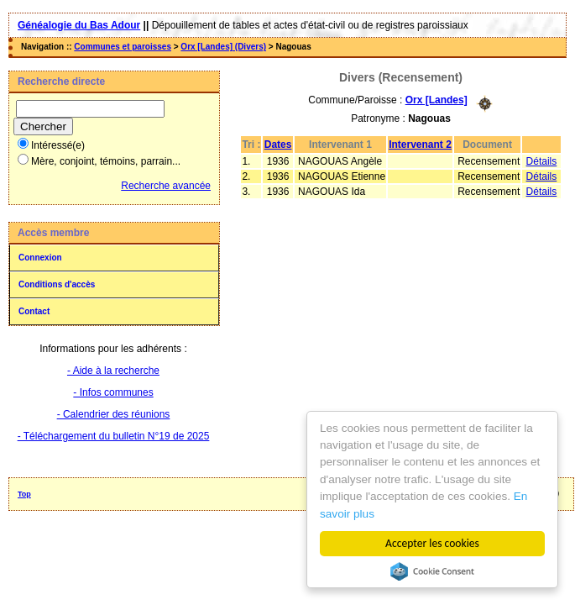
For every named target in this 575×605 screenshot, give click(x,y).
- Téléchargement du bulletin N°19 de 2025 (114, 436)
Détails (541, 161)
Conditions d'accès (56, 284)
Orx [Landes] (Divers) (223, 46)
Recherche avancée (166, 186)
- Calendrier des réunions (113, 414)
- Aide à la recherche (113, 370)
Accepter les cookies (432, 543)
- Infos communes (113, 392)
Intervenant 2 (420, 144)
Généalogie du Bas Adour (79, 25)
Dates (278, 144)
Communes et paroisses (122, 46)
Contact (34, 311)
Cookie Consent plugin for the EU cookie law (432, 571)
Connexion (40, 257)
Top (24, 494)
